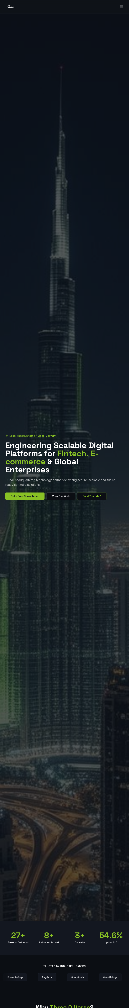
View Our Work (61, 496)
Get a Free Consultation (25, 496)
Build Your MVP (92, 496)
